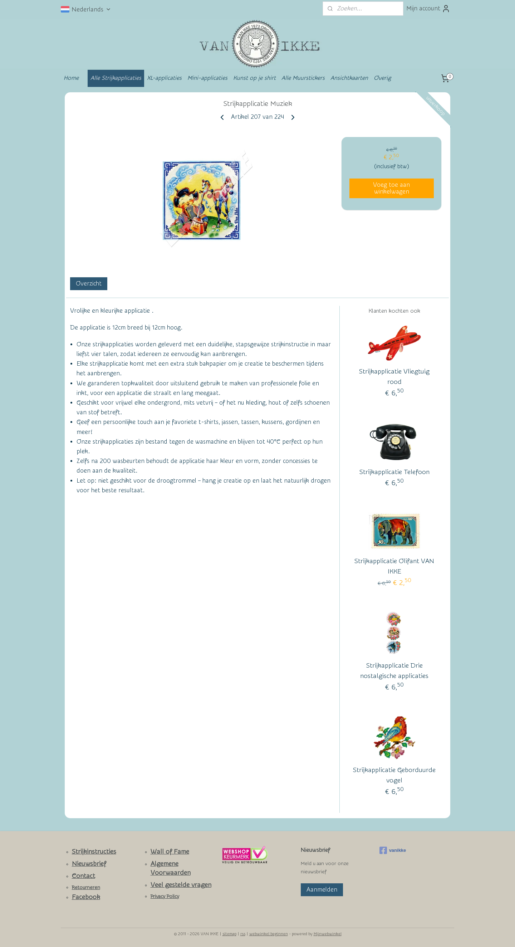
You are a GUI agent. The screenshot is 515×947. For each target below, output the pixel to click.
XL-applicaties (164, 78)
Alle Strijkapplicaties (115, 78)
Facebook (86, 897)
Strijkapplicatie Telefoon (394, 472)
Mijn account (428, 8)
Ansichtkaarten (349, 78)
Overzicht (89, 283)
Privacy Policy (165, 896)
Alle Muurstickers (303, 78)
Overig (382, 78)
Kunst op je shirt (254, 78)
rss (242, 934)
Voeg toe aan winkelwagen (391, 188)
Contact (83, 876)
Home (71, 78)
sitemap (229, 934)
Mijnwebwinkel (328, 934)
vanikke (392, 850)
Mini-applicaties (207, 78)
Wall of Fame (170, 851)
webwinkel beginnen (268, 934)
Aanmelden (321, 889)
